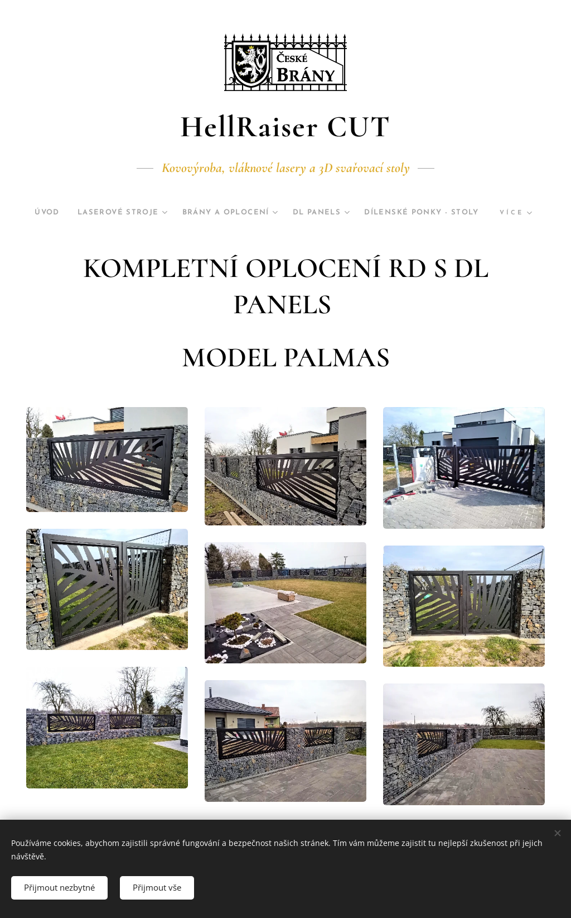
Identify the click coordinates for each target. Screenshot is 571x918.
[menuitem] (104, 213)
